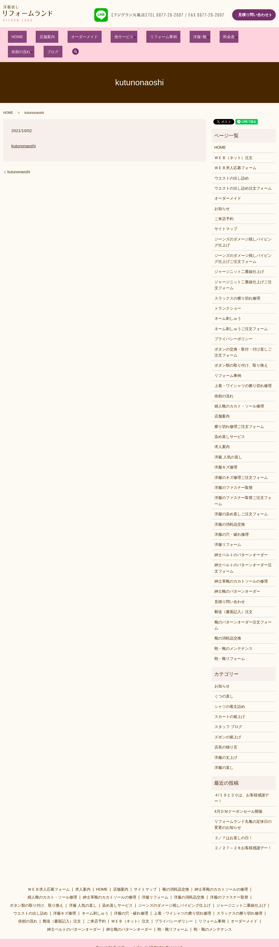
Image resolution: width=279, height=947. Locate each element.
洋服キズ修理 (225, 453)
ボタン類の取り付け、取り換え (241, 351)
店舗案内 (37, 38)
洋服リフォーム (227, 531)
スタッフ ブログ (228, 713)
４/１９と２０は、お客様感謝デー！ (241, 784)
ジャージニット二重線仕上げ (239, 258)
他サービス (99, 38)
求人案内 (222, 433)
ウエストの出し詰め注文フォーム (243, 174)
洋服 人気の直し (228, 443)
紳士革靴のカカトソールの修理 (241, 567)
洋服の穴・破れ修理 (231, 521)
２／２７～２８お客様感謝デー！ (243, 834)
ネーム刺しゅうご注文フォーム (241, 315)
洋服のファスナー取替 (233, 474)
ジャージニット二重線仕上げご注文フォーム (243, 271)
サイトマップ (225, 215)
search (266, 38)
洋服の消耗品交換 (229, 510)
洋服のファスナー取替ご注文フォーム (243, 487)
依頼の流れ (218, 38)
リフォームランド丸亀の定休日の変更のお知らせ (243, 811)
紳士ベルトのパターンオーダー (241, 541)
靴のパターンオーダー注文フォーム (243, 611)
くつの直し (223, 682)
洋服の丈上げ (225, 743)
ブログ (246, 38)
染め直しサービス (229, 423)
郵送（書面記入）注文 (233, 598)
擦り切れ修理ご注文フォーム (239, 412)
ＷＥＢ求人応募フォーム (235, 154)
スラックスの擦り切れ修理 (237, 284)
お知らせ (222, 195)
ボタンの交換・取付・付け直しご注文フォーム (243, 338)
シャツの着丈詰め (229, 692)
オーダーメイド (67, 38)
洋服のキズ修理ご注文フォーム (241, 463)
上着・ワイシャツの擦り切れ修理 (243, 372)
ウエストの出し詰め (231, 164)
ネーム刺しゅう (227, 305)
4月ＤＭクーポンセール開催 (238, 797)
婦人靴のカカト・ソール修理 (239, 392)
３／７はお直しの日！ (233, 824)
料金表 (190, 38)
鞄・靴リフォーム (229, 645)
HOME (15, 38)
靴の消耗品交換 (227, 624)
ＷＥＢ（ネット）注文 (233, 144)
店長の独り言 (225, 733)
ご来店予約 (223, 205)
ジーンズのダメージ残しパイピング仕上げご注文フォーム (243, 244)
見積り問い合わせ (253, 15)
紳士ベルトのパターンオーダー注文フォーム (243, 554)
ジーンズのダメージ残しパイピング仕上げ (243, 228)
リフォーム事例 (135, 38)
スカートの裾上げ (229, 703)
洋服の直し (223, 754)
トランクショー (227, 295)
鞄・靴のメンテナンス (233, 634)
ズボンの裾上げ (227, 723)
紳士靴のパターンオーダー (237, 577)
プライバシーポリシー (233, 325)
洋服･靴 (164, 38)
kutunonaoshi (23, 132)
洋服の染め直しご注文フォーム (241, 500)
